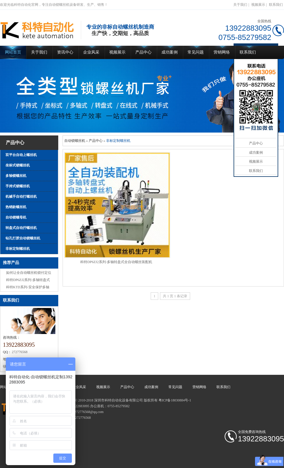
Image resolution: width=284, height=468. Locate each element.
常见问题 (195, 52)
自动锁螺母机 (16, 217)
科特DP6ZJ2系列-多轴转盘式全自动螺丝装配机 (116, 262)
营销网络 (222, 52)
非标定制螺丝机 (18, 249)
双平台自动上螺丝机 (21, 155)
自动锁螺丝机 (74, 141)
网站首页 (13, 52)
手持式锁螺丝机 (18, 186)
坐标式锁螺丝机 (18, 165)
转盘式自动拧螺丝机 (21, 228)
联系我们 (276, 5)
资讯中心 (65, 52)
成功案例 (169, 52)
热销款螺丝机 (16, 207)
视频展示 (258, 5)
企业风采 (91, 52)
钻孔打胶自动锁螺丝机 (23, 238)
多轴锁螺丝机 (16, 176)
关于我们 (240, 5)
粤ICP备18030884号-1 (175, 400)
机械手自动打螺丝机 (21, 196)
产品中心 (143, 52)
